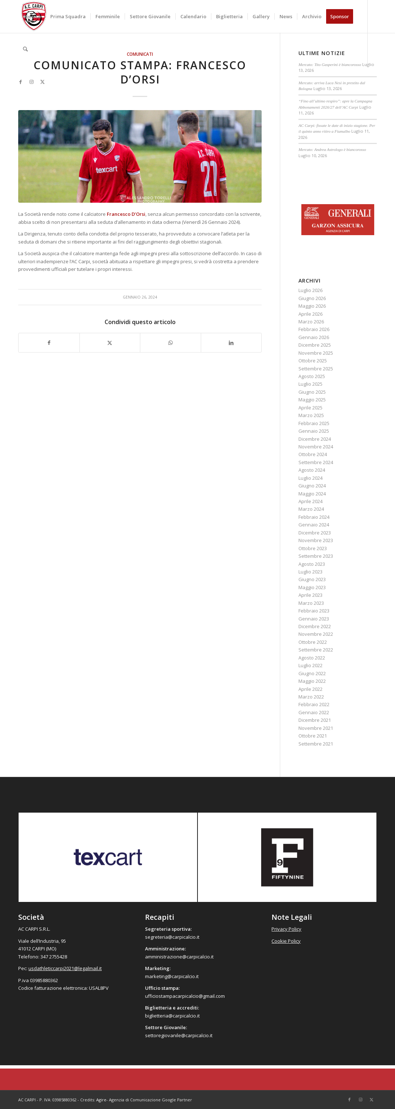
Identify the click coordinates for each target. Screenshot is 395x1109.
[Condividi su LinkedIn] (231, 342)
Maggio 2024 (312, 493)
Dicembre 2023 (314, 532)
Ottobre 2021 (312, 735)
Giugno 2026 (312, 298)
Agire (101, 1099)
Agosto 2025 (311, 376)
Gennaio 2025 (313, 431)
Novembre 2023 (315, 540)
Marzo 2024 (311, 509)
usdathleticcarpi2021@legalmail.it (65, 968)
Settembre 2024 (315, 462)
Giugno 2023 (312, 579)
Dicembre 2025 (314, 345)
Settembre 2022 (315, 649)
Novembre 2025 (315, 353)
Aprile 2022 (310, 689)
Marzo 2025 (311, 415)
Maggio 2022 (312, 681)
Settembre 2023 (315, 556)
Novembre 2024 (315, 446)
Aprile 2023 (310, 595)
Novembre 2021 (315, 728)
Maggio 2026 (312, 306)
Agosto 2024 (311, 470)
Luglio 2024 (310, 478)
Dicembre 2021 (314, 720)
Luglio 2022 (310, 665)
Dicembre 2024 (314, 439)
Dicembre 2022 (314, 626)
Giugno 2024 (312, 485)
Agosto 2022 (311, 657)
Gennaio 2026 (313, 337)
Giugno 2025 (312, 392)
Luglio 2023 (310, 571)
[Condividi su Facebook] (49, 342)
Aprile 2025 (310, 407)
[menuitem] (31, 16)
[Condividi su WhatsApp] (170, 342)
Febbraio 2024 (313, 517)
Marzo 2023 (311, 603)
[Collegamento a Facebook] (20, 81)
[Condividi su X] (110, 342)
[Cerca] (25, 49)
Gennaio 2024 (313, 524)
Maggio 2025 (312, 399)
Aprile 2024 (310, 501)
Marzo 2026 (311, 321)
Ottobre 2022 (312, 642)
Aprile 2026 (310, 314)
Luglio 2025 (310, 384)
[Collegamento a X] (42, 81)
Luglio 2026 (310, 290)
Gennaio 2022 (313, 712)
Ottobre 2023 (312, 548)
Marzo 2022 (311, 696)
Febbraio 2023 (313, 610)
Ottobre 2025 (312, 360)
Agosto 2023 (311, 564)
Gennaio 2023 (313, 618)
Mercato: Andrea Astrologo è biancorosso (332, 149)
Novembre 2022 (315, 634)
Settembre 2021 (315, 743)
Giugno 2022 (312, 673)
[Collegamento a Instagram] (31, 81)
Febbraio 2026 (313, 329)
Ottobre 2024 (312, 454)
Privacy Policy (286, 929)
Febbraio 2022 (313, 704)
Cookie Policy (286, 941)
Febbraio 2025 (313, 423)
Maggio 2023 (312, 587)
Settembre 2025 (315, 368)
